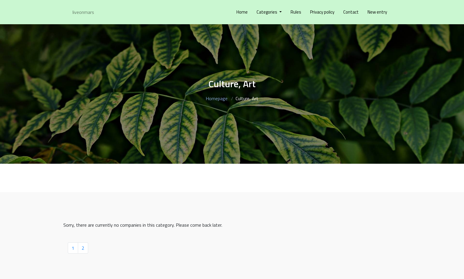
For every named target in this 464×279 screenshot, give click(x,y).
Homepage (217, 98)
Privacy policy (322, 12)
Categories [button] (267, 12)
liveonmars (83, 12)
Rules (296, 12)
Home (242, 12)
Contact (351, 12)
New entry (377, 12)
